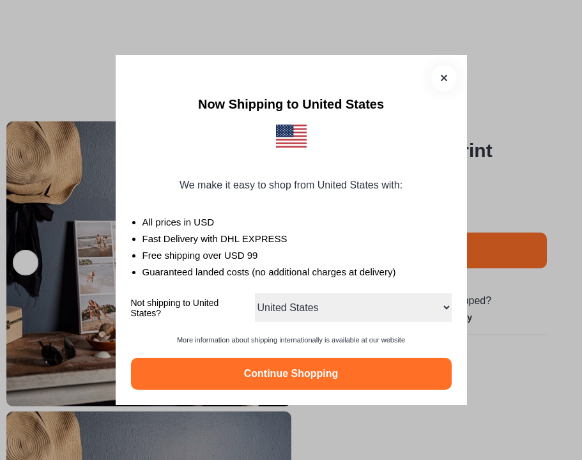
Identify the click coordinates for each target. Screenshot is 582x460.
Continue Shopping (291, 373)
